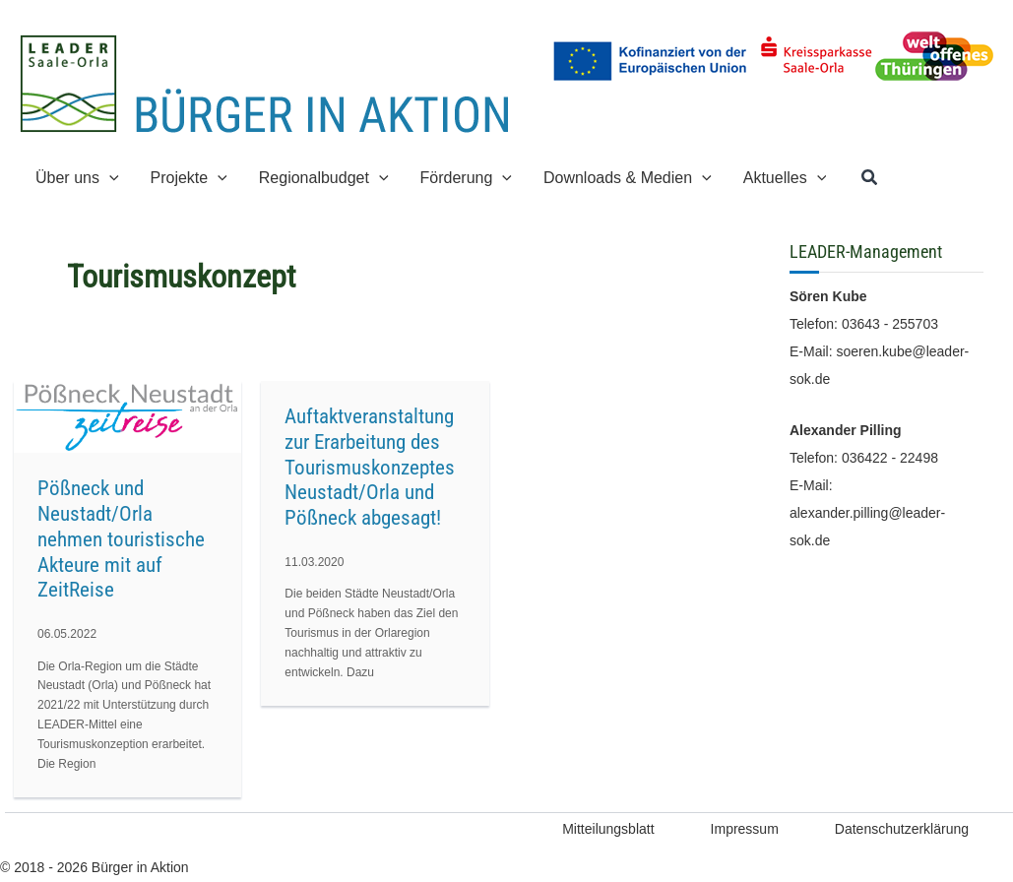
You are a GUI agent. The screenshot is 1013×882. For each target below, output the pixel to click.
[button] (109, 177)
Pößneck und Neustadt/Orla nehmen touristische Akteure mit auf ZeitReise (121, 538)
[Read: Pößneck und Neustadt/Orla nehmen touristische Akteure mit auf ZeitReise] (127, 416)
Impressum (745, 829)
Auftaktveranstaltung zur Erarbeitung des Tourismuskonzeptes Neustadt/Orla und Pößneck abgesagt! (370, 467)
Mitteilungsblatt (608, 829)
